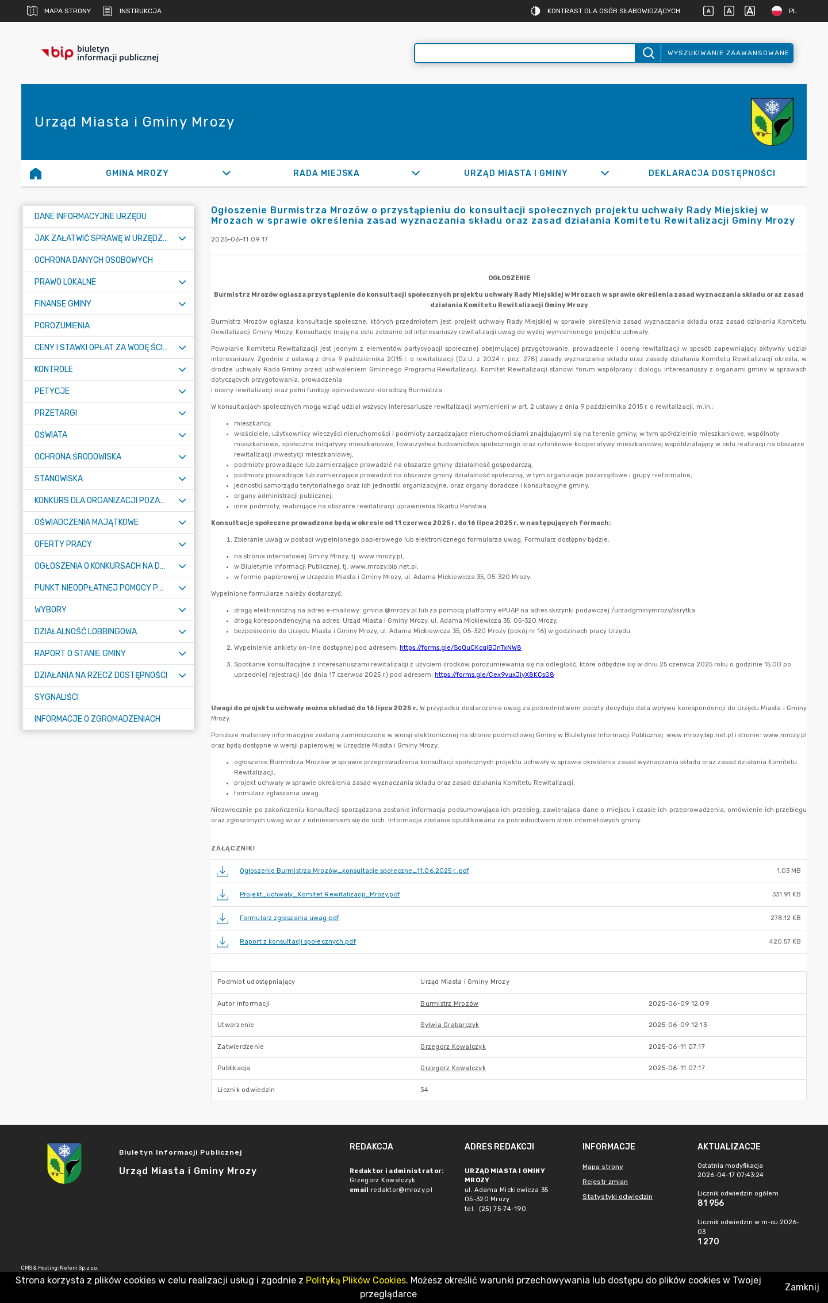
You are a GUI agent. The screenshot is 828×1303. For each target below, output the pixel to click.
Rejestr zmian (605, 1182)
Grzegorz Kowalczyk (453, 1047)
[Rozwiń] (226, 173)
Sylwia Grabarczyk (449, 1025)
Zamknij (802, 1287)
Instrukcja (132, 11)
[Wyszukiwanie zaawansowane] (525, 53)
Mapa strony (59, 11)
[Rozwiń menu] (182, 238)
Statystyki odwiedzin (617, 1197)
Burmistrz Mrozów (449, 1003)
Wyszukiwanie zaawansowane (728, 53)
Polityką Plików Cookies (356, 1280)
